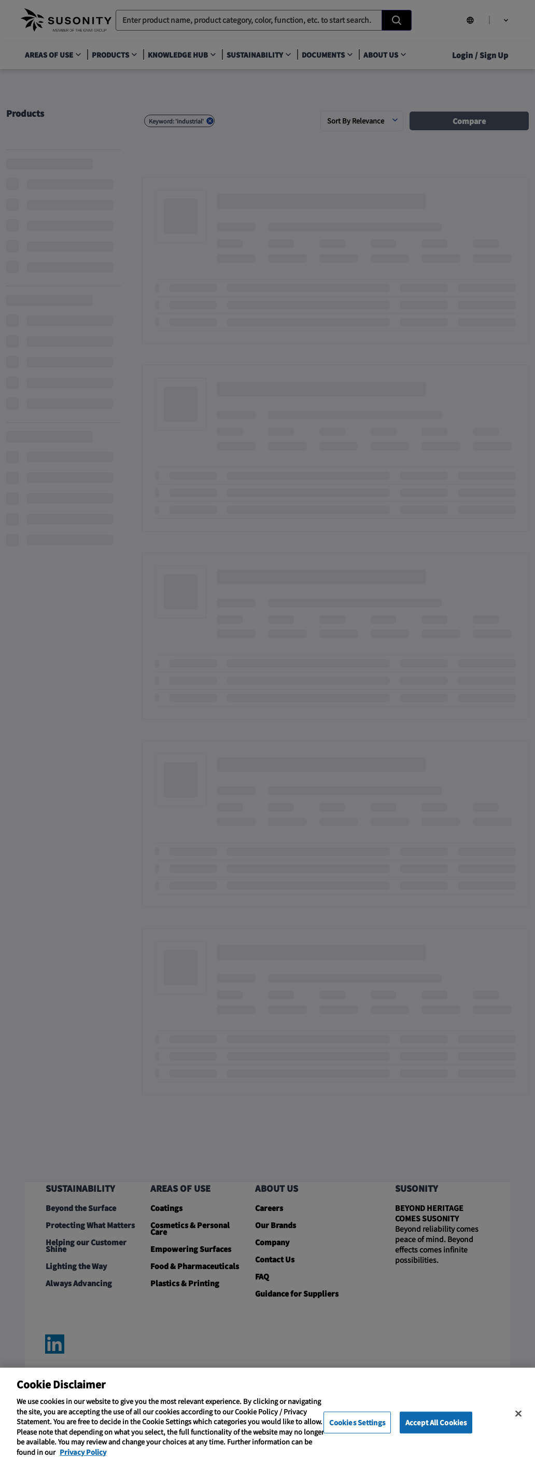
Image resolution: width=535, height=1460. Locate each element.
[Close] (518, 1422)
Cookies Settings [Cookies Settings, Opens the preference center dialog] (357, 1431)
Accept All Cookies (436, 1431)
